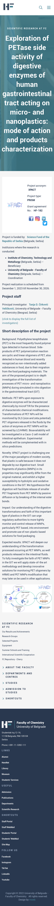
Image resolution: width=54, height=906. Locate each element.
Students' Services (10, 780)
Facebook (6, 857)
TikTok (5, 868)
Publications (7, 798)
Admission (6, 792)
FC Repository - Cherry (12, 659)
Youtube (5, 880)
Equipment (7, 645)
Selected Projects (10, 641)
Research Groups (9, 636)
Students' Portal (9, 833)
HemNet (5, 762)
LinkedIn (6, 874)
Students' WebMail (10, 839)
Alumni (5, 757)
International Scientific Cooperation (18, 655)
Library (5, 768)
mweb (32, 899)
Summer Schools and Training (15, 650)
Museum (6, 774)
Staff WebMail (8, 827)
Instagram (6, 862)
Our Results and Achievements (16, 632)
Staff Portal (7, 821)
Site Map (6, 844)
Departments (7, 803)
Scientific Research (10, 809)
